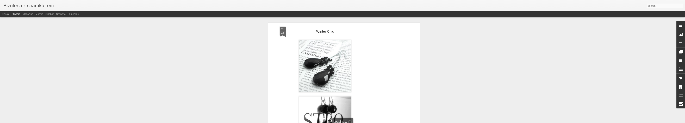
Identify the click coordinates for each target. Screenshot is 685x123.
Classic (5, 14)
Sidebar (50, 14)
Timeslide (74, 14)
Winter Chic (325, 30)
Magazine (28, 14)
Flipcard (16, 14)
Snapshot (61, 14)
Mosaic (39, 14)
